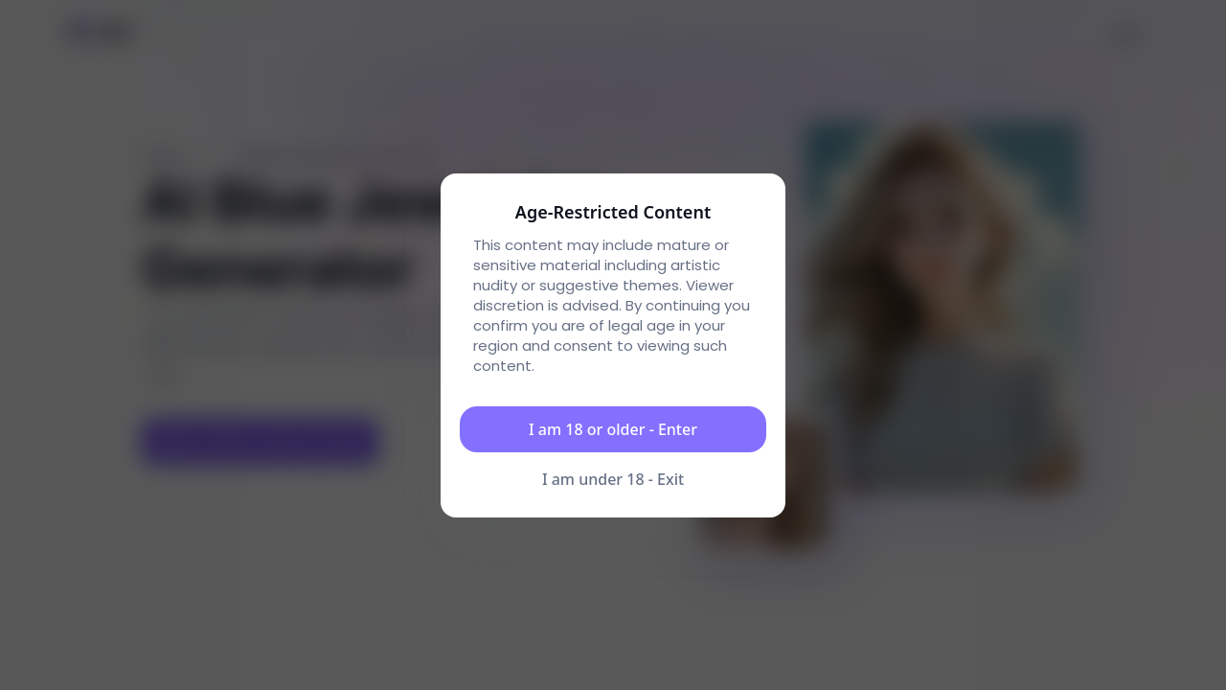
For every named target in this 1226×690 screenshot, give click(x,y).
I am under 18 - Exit (613, 479)
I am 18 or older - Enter (613, 429)
